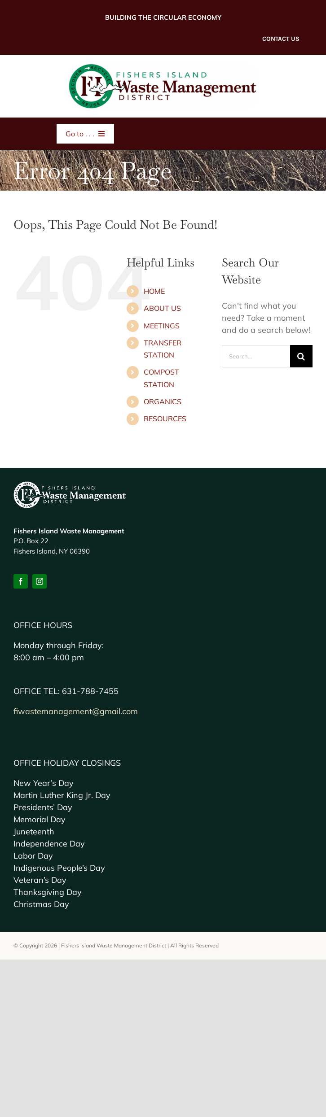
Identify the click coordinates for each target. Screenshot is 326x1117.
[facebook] (20, 581)
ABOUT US (162, 308)
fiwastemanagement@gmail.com (75, 711)
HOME (154, 291)
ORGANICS (162, 401)
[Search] (301, 356)
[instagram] (39, 581)
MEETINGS (162, 325)
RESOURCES (165, 418)
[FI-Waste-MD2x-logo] (163, 67)
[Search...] (256, 356)
